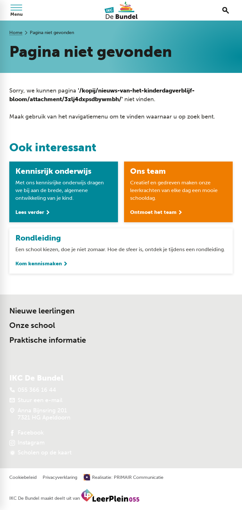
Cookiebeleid (23, 477)
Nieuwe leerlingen (42, 310)
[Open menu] (16, 10)
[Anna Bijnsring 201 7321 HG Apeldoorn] (40, 414)
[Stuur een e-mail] (36, 400)
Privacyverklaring (60, 477)
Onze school (32, 325)
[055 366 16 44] (32, 389)
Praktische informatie (47, 340)
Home (15, 32)
